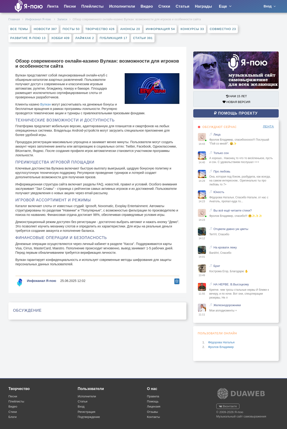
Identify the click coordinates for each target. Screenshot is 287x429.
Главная (14, 19)
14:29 (202, 180)
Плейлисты (92, 6)
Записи (62, 19)
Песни (70, 6)
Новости (45, 29)
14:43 (202, 143)
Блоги (13, 417)
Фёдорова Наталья (221, 342)
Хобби (60, 38)
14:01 (202, 256)
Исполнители (122, 6)
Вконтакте (228, 406)
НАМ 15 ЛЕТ (236, 96)
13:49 (202, 275)
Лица (217, 134)
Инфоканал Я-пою (38, 19)
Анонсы (130, 29)
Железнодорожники (227, 305)
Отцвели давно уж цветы (231, 229)
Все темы (19, 29)
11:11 (202, 314)
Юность (219, 192)
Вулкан (45, 104)
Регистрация (86, 412)
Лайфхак (84, 38)
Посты (71, 29)
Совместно (223, 29)
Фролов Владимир (221, 347)
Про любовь (222, 171)
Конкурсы (192, 29)
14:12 (202, 238)
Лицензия (153, 406)
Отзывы (152, 412)
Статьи (182, 6)
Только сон (221, 153)
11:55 (202, 293)
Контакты (153, 417)
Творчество (100, 29)
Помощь (153, 401)
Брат (217, 266)
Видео (147, 6)
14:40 (202, 162)
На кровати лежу (225, 247)
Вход (81, 406)
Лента (52, 6)
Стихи (164, 6)
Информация (160, 29)
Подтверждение (89, 417)
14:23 (202, 201)
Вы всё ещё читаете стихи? (233, 210)
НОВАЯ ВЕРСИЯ (236, 102)
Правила (153, 396)
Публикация (113, 38)
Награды (203, 6)
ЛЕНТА (268, 126)
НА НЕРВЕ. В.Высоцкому (231, 284)
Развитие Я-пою (28, 38)
